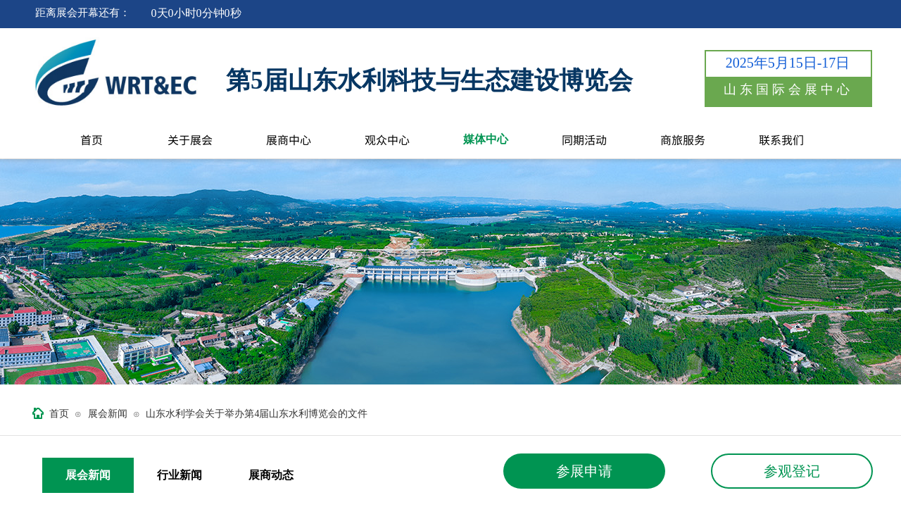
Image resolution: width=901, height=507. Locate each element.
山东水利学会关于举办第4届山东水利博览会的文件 (256, 413)
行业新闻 (179, 475)
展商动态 (271, 475)
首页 (91, 139)
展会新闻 (107, 413)
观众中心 (387, 139)
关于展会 (190, 139)
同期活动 (584, 139)
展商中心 (288, 139)
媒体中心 (485, 139)
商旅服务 (682, 139)
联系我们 (781, 139)
